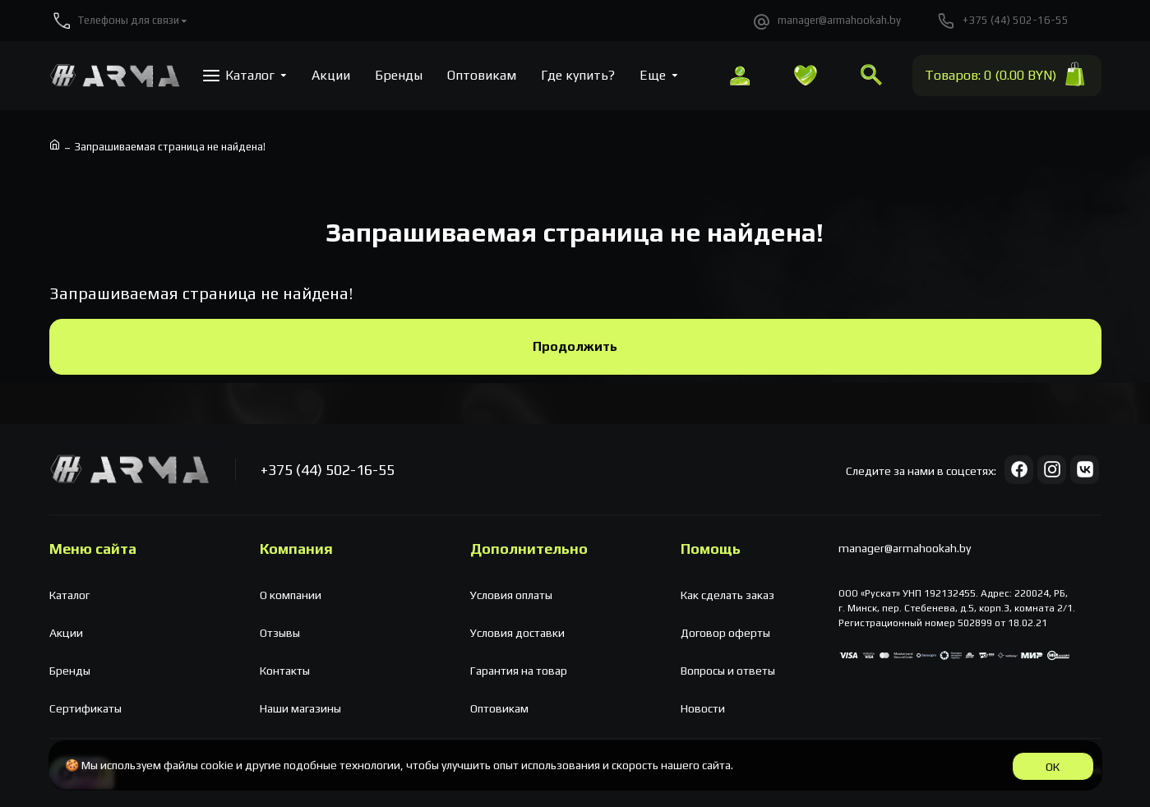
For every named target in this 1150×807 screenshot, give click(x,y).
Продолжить (575, 346)
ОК (1053, 766)
